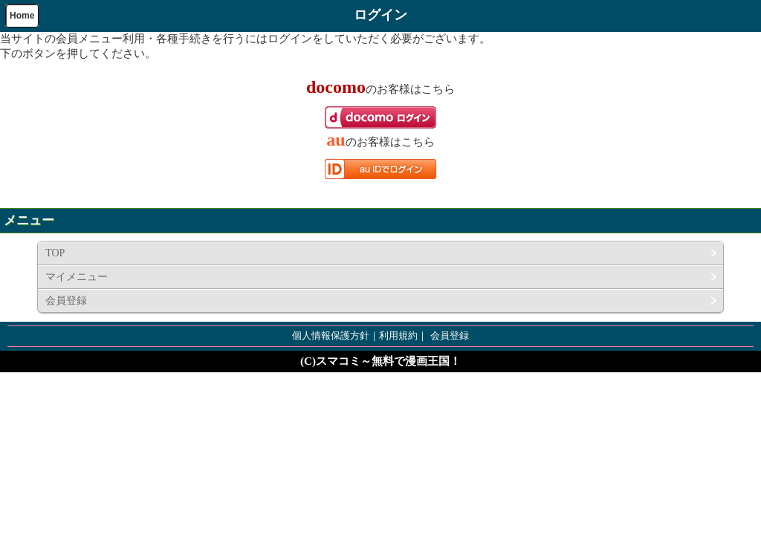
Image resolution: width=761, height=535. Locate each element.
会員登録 (66, 300)
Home (22, 15)
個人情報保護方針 (330, 335)
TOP (55, 253)
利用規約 (398, 335)
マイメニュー (76, 276)
